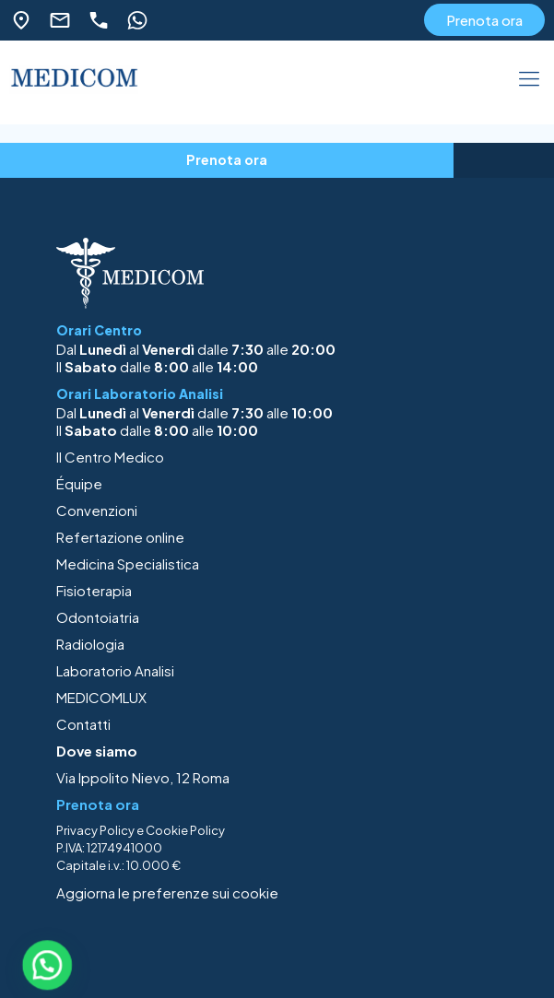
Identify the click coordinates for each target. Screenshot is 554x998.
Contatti (83, 724)
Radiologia (90, 643)
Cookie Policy (185, 830)
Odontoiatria (97, 617)
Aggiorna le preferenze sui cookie (167, 892)
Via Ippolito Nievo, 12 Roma (143, 777)
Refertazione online (120, 537)
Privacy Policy (95, 830)
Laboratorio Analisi (115, 670)
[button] (47, 965)
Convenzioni (96, 510)
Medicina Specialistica (127, 563)
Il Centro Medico (110, 456)
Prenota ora (484, 20)
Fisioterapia (94, 590)
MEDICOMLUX (101, 697)
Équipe (79, 483)
